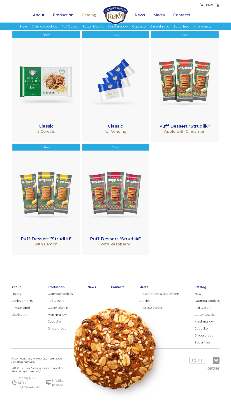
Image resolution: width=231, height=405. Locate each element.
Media (159, 15)
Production (63, 15)
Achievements (22, 300)
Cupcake (139, 26)
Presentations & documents (159, 293)
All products (202, 26)
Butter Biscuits (93, 26)
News (140, 15)
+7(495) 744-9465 (29, 387)
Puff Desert (70, 26)
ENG (209, 5)
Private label (21, 307)
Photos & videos (150, 307)
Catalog (89, 15)
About (38, 15)
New (23, 26)
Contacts (181, 15)
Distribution (20, 314)
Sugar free (181, 26)
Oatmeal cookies (44, 26)
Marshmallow (118, 26)
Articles (144, 300)
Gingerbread (159, 26)
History (16, 293)
